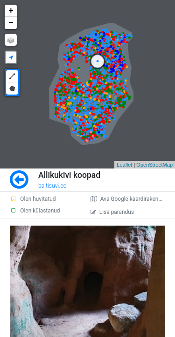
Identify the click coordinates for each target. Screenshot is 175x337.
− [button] (11, 23)
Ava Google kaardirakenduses (132, 199)
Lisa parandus (112, 212)
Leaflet (124, 165)
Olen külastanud (35, 210)
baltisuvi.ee (52, 186)
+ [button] (11, 10)
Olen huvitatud (33, 199)
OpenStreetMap (154, 165)
